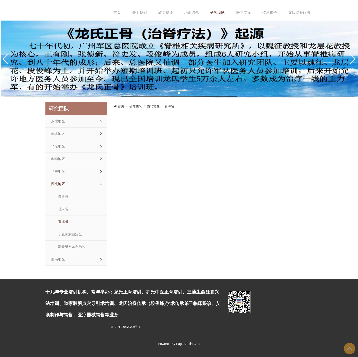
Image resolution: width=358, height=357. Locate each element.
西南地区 (58, 259)
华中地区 (58, 171)
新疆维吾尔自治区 (71, 247)
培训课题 (191, 12)
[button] (179, 93)
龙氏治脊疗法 (299, 12)
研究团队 (217, 12)
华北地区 (58, 134)
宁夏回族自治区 (70, 234)
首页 (117, 12)
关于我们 (139, 12)
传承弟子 (269, 12)
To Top (349, 348)
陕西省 (63, 196)
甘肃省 (63, 209)
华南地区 (58, 159)
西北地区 (58, 184)
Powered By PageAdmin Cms (179, 344)
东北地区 (58, 121)
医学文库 (243, 12)
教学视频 (165, 12)
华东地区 (58, 146)
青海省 (63, 221)
